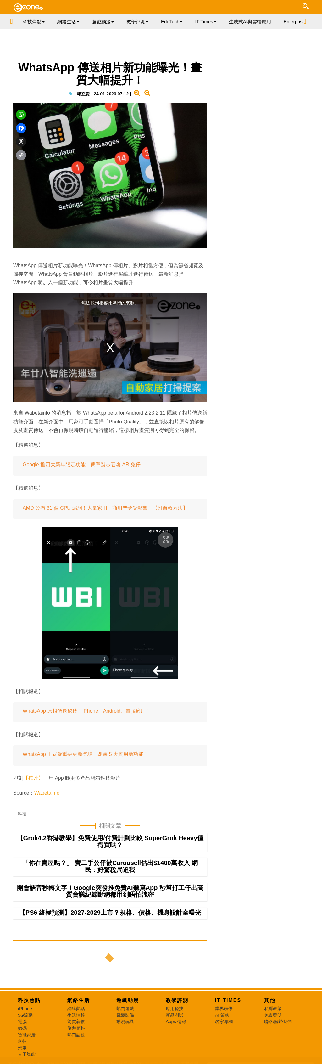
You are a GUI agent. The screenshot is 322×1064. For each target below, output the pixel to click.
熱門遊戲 (125, 1008)
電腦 (22, 1021)
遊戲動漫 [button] (103, 21)
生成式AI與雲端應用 (250, 21)
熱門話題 (76, 1034)
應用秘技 (174, 1008)
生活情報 (76, 1015)
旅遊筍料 (76, 1028)
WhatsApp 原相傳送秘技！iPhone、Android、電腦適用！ (87, 711)
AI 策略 (222, 1015)
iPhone (25, 1008)
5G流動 (25, 1015)
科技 (22, 814)
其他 (269, 1000)
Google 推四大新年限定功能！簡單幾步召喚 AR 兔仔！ (84, 464)
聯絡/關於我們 (278, 1021)
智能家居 (27, 1034)
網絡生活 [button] (68, 21)
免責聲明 (273, 1015)
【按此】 (33, 778)
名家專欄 (224, 1021)
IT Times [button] (205, 21)
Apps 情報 (176, 1021)
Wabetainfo (46, 792)
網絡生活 (78, 1000)
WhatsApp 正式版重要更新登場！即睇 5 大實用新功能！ (85, 754)
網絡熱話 (76, 1008)
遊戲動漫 (127, 1000)
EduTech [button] (171, 21)
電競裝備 (125, 1015)
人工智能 (27, 1054)
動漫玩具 (125, 1021)
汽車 (22, 1047)
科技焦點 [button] (34, 21)
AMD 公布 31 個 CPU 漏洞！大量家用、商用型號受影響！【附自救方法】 (105, 508)
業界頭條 (224, 1008)
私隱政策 (273, 1008)
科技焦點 (29, 1000)
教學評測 (177, 1000)
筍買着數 (76, 1021)
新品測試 (174, 1015)
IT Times (228, 1000)
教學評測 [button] (137, 21)
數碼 (22, 1028)
